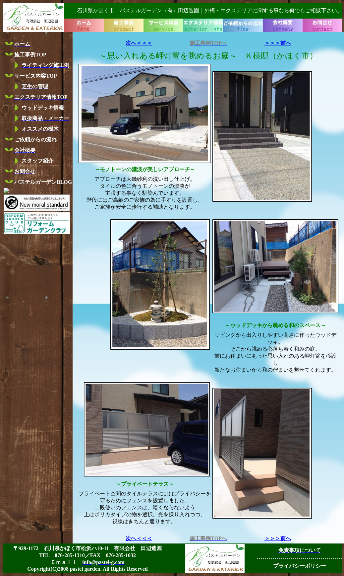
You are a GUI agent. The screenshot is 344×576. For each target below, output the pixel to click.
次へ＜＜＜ (139, 43)
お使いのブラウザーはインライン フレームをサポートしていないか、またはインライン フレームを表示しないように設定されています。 (172, 17)
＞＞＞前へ (277, 43)
